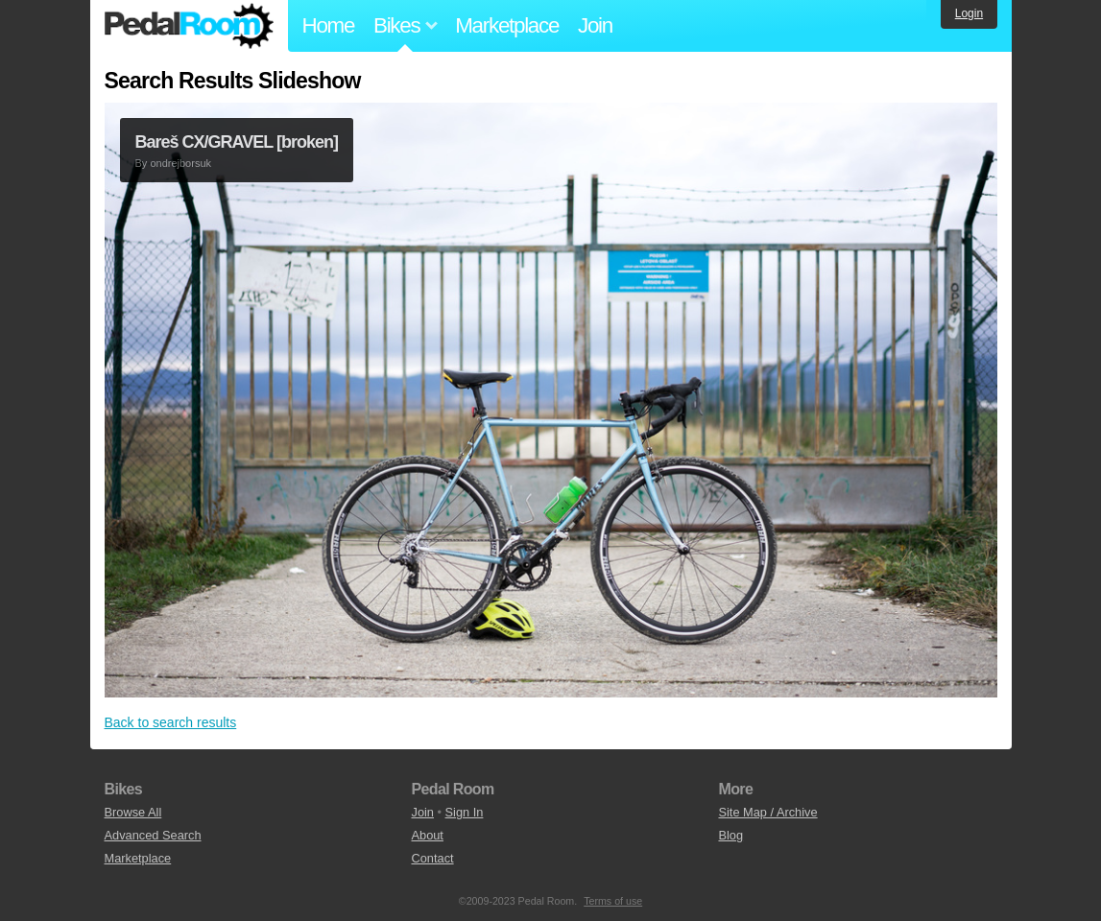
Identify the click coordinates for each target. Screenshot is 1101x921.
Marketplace (507, 25)
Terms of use (613, 901)
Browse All (133, 812)
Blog (730, 835)
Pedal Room (189, 26)
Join (595, 25)
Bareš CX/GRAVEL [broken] (236, 142)
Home (328, 25)
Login (969, 13)
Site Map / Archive (767, 812)
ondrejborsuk (180, 163)
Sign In (464, 812)
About (427, 835)
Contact (432, 858)
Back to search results (171, 722)
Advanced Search (153, 835)
